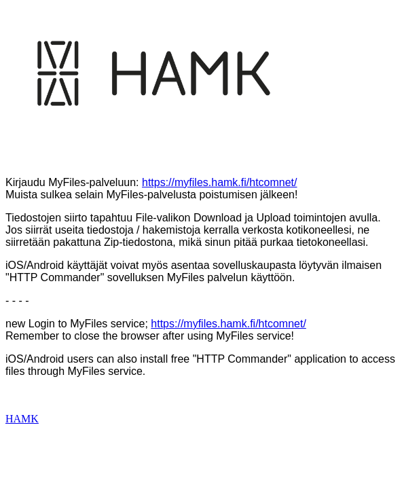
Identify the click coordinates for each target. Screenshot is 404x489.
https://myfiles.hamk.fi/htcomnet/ (219, 182)
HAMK (22, 418)
